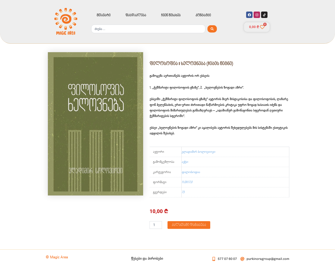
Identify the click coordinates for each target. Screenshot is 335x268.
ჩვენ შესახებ (171, 15)
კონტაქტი (203, 15)
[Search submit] (212, 29)
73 (183, 192)
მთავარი (103, 15)
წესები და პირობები (147, 259)
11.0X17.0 (187, 182)
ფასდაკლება (135, 15)
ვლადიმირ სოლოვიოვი (198, 152)
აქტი (185, 162)
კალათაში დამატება (189, 225)
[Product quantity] (156, 225)
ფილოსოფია (191, 172)
